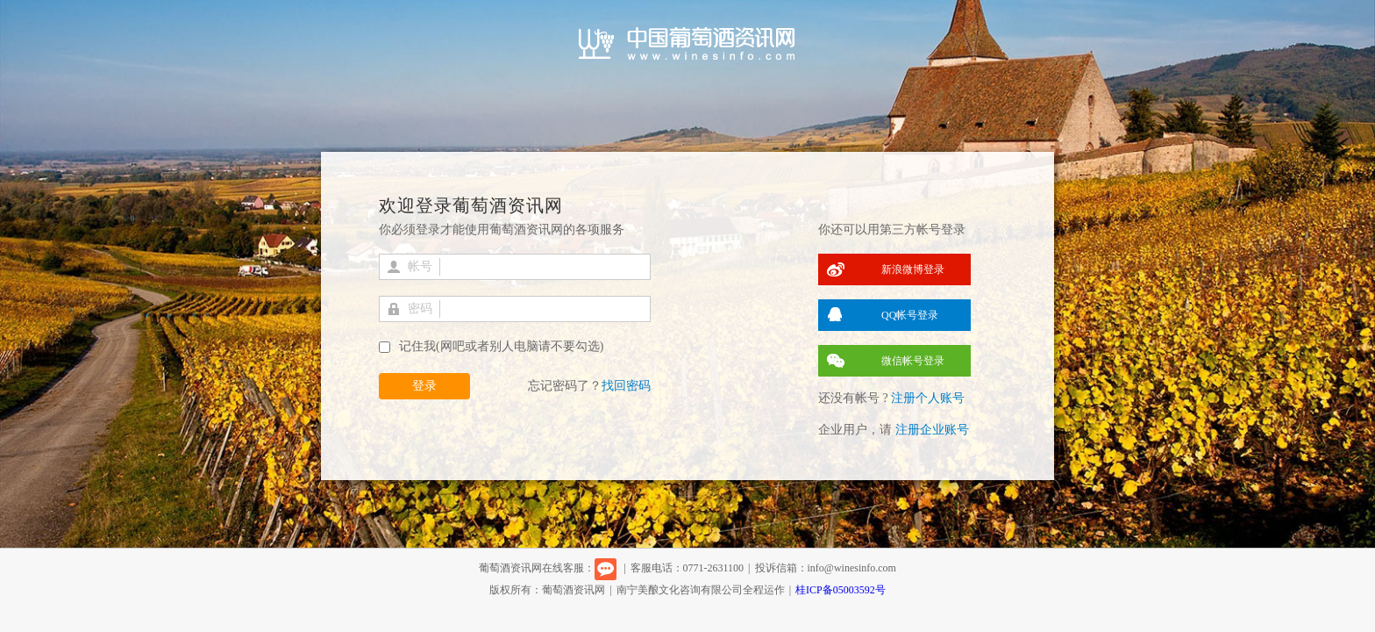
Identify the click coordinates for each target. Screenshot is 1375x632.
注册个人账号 (928, 398)
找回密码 (626, 385)
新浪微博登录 (912, 269)
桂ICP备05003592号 (840, 590)
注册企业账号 (932, 429)
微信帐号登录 (912, 361)
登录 (424, 385)
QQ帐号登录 (909, 315)
